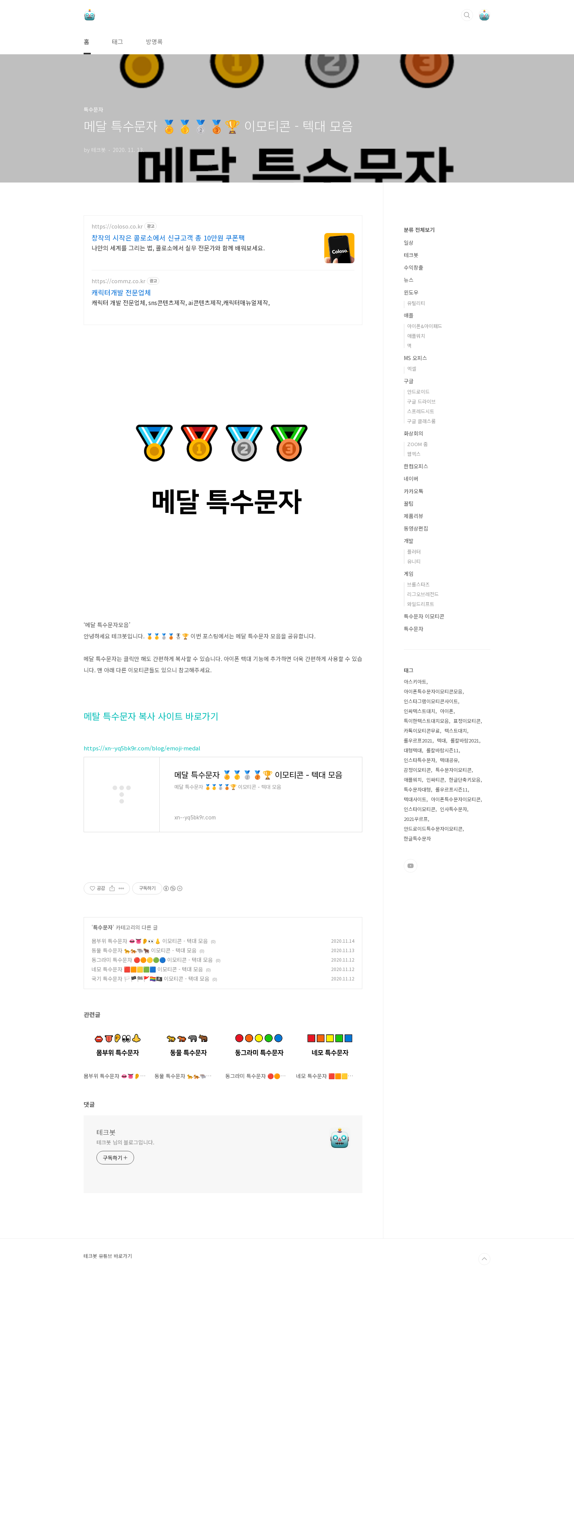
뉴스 (409, 506)
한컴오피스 (416, 692)
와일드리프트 (420, 830)
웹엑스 (414, 680)
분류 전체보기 (419, 456)
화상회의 (413, 659)
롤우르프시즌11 (451, 1015)
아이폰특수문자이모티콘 (456, 1025)
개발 (409, 767)
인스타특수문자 (419, 986)
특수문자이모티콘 (453, 996)
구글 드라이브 (421, 627)
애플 (409, 541)
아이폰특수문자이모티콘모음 (433, 917)
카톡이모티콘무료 (422, 956)
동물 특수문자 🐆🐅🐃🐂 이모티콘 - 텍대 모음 (144, 1182)
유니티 (414, 787)
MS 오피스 (415, 584)
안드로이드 (418, 617)
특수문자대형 (417, 1015)
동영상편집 (416, 754)
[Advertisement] (223, 281)
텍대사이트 (415, 1025)
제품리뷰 (413, 742)
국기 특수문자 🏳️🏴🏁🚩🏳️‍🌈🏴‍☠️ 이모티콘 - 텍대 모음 (150, 1210)
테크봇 (106, 1363)
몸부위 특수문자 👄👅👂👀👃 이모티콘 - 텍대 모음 (150, 1172)
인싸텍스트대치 (419, 937)
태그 (117, 41)
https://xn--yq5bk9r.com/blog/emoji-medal (142, 874)
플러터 (414, 777)
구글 (409, 607)
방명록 (154, 41)
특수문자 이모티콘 (424, 842)
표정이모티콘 (467, 947)
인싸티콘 (435, 1005)
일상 (409, 468)
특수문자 (103, 1159)
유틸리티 (416, 529)
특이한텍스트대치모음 (426, 947)
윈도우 (411, 518)
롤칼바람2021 (464, 966)
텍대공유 (449, 986)
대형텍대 (413, 976)
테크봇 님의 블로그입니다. (125, 1373)
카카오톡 (413, 717)
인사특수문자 (453, 1035)
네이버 (411, 705)
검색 (467, 15)
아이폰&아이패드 (424, 552)
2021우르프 (416, 1045)
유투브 (410, 1092)
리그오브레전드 (423, 820)
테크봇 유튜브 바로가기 (108, 1488)
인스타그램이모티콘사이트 (431, 927)
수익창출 (413, 493)
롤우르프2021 (418, 966)
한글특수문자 (417, 1064)
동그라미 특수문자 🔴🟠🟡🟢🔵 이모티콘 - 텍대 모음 (152, 1191)
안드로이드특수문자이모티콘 (433, 1054)
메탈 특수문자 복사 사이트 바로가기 (151, 841)
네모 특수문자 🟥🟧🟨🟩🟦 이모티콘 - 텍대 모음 (147, 1200)
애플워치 (416, 562)
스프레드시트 (420, 637)
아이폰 (446, 937)
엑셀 (411, 594)
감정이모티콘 (417, 996)
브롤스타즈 (418, 810)
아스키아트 (415, 907)
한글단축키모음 (465, 1005)
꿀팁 (409, 729)
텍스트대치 (455, 956)
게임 (409, 800)
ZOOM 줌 (417, 670)
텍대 (441, 966)
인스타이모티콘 (419, 1035)
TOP (484, 1491)
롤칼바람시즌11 (442, 976)
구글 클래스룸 (421, 647)
